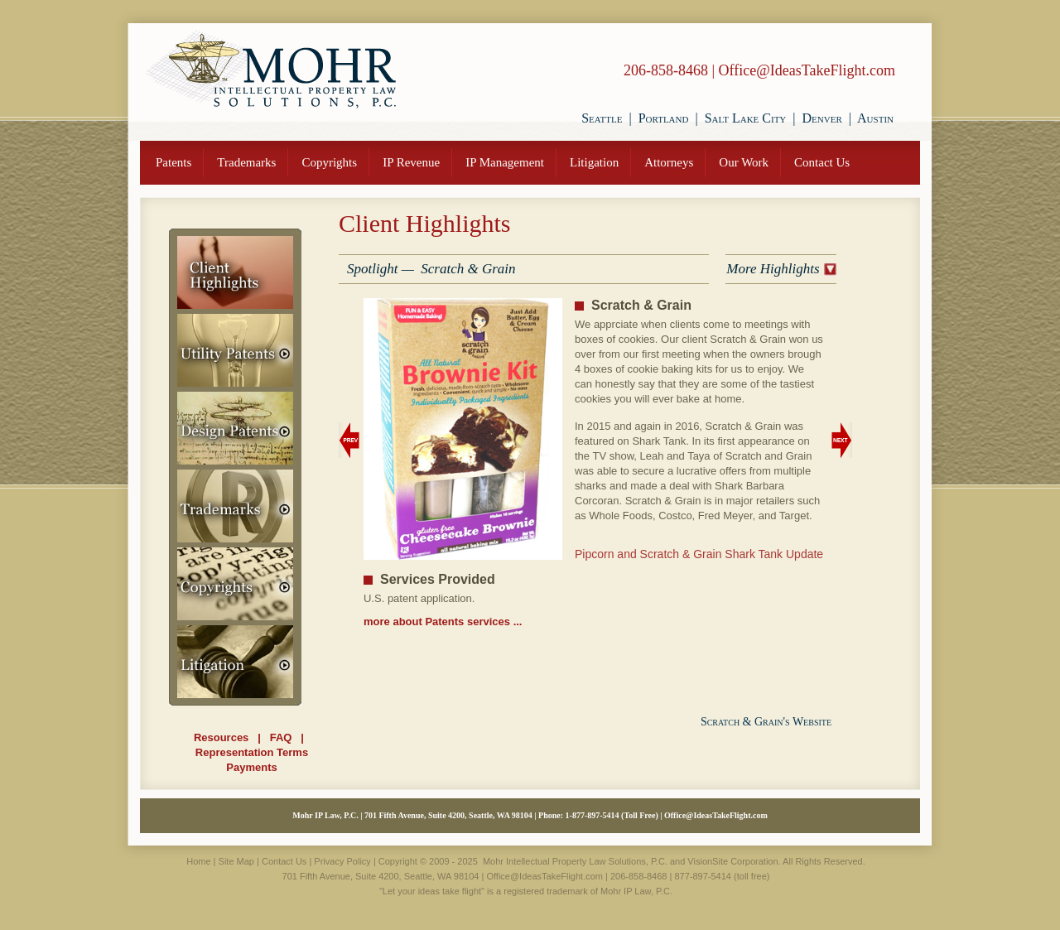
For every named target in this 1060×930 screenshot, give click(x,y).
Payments (251, 767)
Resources (221, 737)
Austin (875, 118)
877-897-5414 (595, 815)
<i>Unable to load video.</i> (703, 638)
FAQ (281, 737)
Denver (822, 118)
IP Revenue (411, 162)
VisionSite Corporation (732, 861)
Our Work (743, 162)
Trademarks (246, 162)
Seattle (601, 118)
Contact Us (822, 162)
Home (198, 861)
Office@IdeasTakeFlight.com (807, 70)
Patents (173, 162)
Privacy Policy (342, 861)
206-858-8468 (666, 70)
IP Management (504, 162)
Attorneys (668, 162)
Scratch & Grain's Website (766, 722)
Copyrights (329, 162)
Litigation (594, 162)
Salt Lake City (746, 118)
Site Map (236, 861)
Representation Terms (251, 752)
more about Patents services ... (443, 621)
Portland (663, 118)
